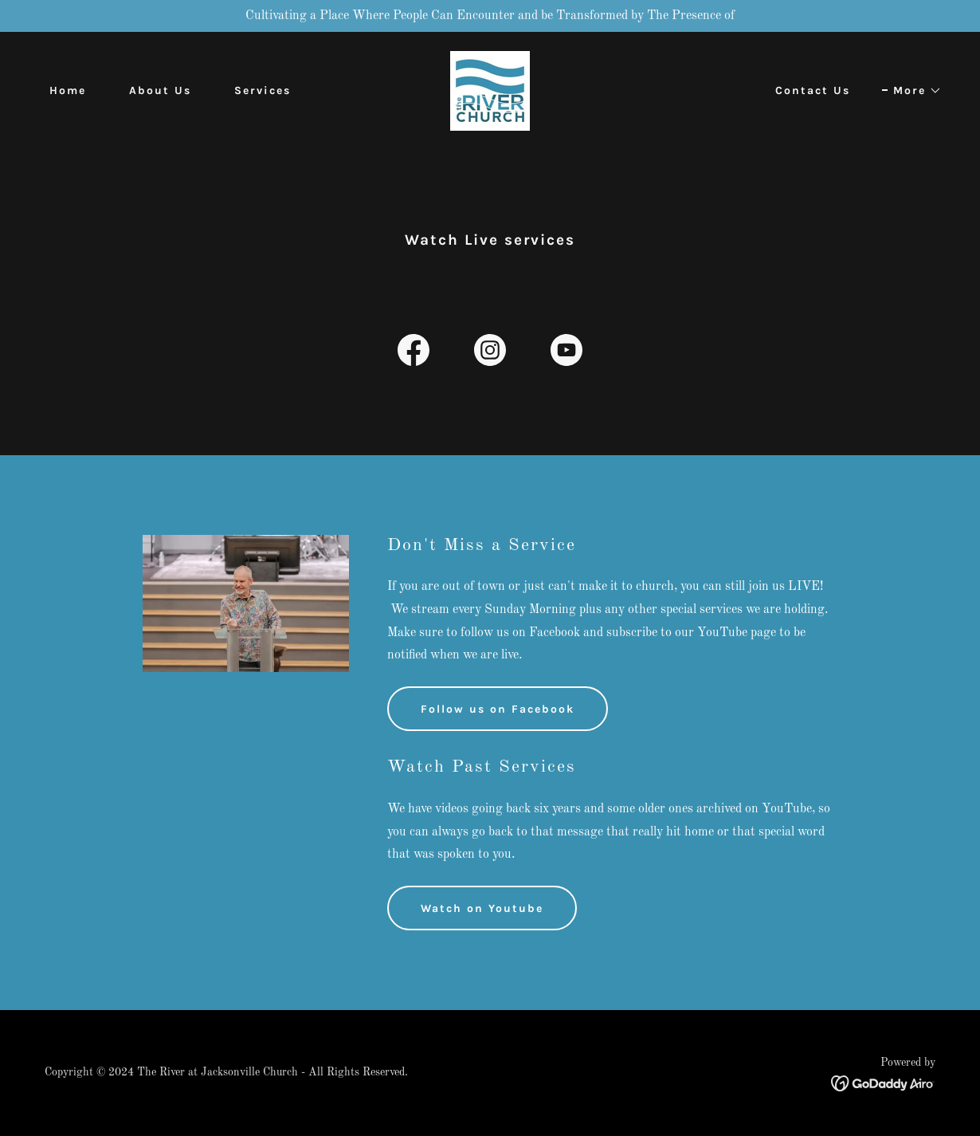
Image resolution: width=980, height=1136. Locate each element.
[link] (490, 91)
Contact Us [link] (812, 90)
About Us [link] (160, 90)
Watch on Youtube (482, 908)
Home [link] (67, 90)
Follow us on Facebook (497, 709)
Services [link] (262, 90)
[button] (912, 90)
